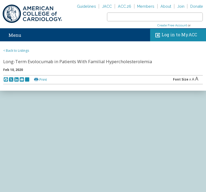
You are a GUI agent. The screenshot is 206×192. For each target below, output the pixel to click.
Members (145, 6)
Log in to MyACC (175, 35)
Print (43, 79)
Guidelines (86, 6)
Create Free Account (172, 25)
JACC (107, 6)
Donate (196, 6)
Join (180, 6)
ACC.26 (124, 6)
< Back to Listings (16, 50)
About (165, 6)
